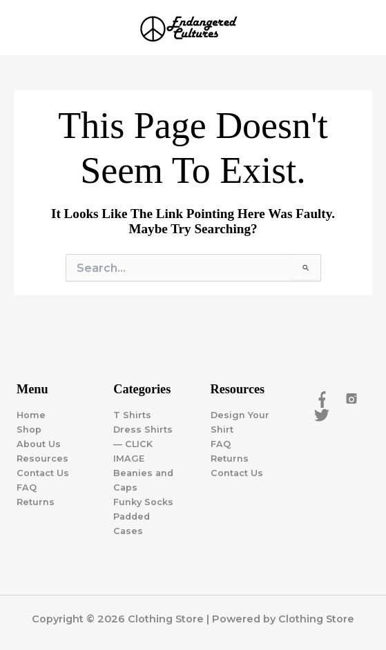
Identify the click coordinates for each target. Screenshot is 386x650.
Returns (36, 502)
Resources (42, 458)
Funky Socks (143, 502)
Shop (29, 429)
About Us (39, 444)
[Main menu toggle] (358, 27)
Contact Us (43, 473)
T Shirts (132, 415)
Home (31, 415)
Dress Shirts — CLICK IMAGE (143, 444)
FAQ (27, 487)
